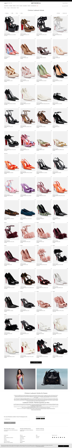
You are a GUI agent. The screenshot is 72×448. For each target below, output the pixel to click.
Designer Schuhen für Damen (51, 408)
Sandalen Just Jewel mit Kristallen (41, 57)
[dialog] (36, 446)
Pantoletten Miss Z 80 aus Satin (41, 310)
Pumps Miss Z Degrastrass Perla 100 (25, 103)
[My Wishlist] (65, 6)
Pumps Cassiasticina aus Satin (8, 80)
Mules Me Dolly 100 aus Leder (24, 333)
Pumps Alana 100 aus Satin (40, 241)
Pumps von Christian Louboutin (25, 398)
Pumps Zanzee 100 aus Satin (8, 333)
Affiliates (21, 442)
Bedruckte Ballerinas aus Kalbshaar (9, 218)
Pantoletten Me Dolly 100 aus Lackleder (25, 195)
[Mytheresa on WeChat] (64, 437)
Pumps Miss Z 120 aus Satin (24, 264)
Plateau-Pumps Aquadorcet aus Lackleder (10, 34)
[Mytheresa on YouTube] (60, 437)
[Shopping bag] (67, 6)
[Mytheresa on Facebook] (54, 437)
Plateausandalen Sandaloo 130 (24, 34)
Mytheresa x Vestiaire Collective (8, 442)
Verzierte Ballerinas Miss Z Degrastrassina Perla (43, 103)
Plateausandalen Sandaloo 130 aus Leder (10, 149)
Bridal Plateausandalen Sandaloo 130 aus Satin (27, 356)
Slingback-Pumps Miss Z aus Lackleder (42, 172)
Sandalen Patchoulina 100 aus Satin (9, 241)
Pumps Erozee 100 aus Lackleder (41, 126)
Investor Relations (22, 441)
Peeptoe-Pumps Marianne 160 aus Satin (58, 310)
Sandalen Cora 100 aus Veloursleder (58, 356)
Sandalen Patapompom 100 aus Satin (42, 264)
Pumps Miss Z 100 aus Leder (24, 57)
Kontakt (5, 436)
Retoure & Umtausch (7, 441)
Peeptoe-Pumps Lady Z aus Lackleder (9, 287)
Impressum (37, 437)
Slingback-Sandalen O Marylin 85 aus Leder (59, 195)
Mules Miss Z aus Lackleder (40, 333)
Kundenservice (6, 435)
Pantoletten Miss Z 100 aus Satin (24, 310)
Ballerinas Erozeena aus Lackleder (57, 103)
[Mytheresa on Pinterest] (56, 437)
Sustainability (22, 437)
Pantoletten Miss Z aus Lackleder (8, 172)
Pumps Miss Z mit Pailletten (40, 218)
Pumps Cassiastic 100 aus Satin (24, 80)
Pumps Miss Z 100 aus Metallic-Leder (58, 287)
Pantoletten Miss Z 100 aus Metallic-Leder (42, 287)
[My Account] (64, 6)
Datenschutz (37, 436)
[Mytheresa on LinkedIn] (52, 437)
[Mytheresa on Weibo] (62, 437)
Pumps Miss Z (6, 57)
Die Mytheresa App (22, 436)
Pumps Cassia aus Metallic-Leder (57, 34)
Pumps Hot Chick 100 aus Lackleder (41, 80)
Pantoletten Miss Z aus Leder (40, 149)
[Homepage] (36, 3)
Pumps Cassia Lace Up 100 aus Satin (42, 34)
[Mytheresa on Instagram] (58, 437)
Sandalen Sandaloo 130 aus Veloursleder (42, 356)
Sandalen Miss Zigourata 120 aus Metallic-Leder (27, 287)
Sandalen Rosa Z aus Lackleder (57, 172)
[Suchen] (62, 6)
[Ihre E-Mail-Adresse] (17, 419)
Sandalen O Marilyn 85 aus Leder (41, 195)
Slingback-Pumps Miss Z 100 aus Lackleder (26, 172)
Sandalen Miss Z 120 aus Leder (8, 126)
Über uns (21, 435)
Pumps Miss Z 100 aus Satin (8, 264)
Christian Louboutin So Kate (31, 408)
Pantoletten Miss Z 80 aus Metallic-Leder (58, 149)
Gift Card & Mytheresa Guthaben (8, 437)
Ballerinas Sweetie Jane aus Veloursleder (26, 218)
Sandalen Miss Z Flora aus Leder (57, 333)
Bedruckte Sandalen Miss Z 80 (8, 195)
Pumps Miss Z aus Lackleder (56, 218)
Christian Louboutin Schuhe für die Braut (40, 408)
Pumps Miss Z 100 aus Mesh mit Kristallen (10, 103)
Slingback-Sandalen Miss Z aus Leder (9, 356)
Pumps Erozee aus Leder (56, 126)
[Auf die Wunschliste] (51, 15)
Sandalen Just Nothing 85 (56, 57)
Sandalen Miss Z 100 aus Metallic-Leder (25, 126)
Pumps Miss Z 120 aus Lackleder (8, 310)
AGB (36, 435)
